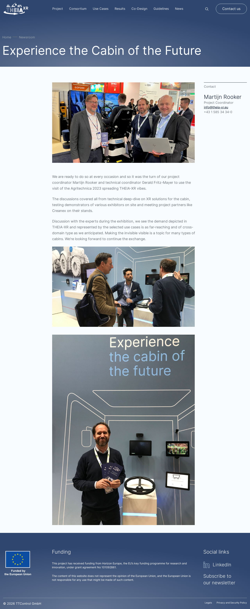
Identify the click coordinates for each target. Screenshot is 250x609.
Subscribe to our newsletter (219, 579)
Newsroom (27, 37)
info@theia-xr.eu (216, 107)
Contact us (231, 9)
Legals (208, 602)
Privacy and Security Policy (232, 602)
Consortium (78, 9)
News (179, 9)
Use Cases (100, 9)
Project (57, 9)
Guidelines (161, 9)
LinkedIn (217, 565)
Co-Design (139, 9)
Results (120, 9)
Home (6, 37)
